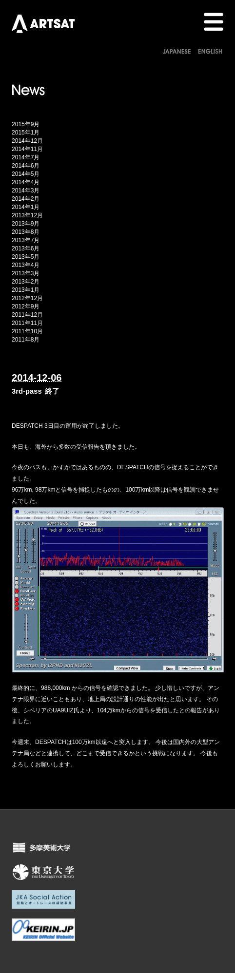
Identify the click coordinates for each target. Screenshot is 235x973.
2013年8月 (25, 232)
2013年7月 (25, 240)
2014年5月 (25, 174)
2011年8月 (25, 339)
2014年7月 (25, 157)
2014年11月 (27, 149)
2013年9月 (25, 223)
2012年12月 (27, 298)
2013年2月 (25, 281)
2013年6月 (25, 248)
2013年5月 (25, 256)
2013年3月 (25, 273)
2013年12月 (27, 215)
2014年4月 (25, 182)
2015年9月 (25, 124)
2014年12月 (27, 140)
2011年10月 (27, 331)
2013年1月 (25, 289)
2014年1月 (25, 207)
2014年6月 (25, 165)
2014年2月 (25, 198)
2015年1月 (25, 132)
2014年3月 (25, 190)
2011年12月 (27, 314)
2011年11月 (27, 323)
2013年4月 (25, 265)
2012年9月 (25, 306)
